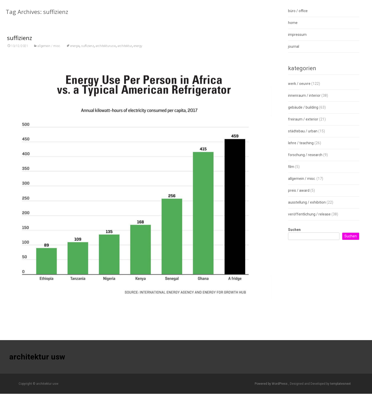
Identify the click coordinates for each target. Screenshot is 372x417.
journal (293, 46)
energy (138, 54)
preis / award (298, 190)
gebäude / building (303, 107)
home (293, 23)
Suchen (294, 230)
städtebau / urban (302, 131)
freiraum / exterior (303, 119)
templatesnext (340, 384)
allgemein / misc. (49, 54)
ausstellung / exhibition (307, 202)
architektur (125, 54)
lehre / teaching (301, 143)
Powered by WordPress (271, 384)
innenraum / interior (304, 95)
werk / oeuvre (299, 84)
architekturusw (106, 54)
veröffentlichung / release (309, 214)
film (291, 167)
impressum (297, 35)
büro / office (298, 11)
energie (75, 54)
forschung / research (305, 155)
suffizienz (19, 46)
